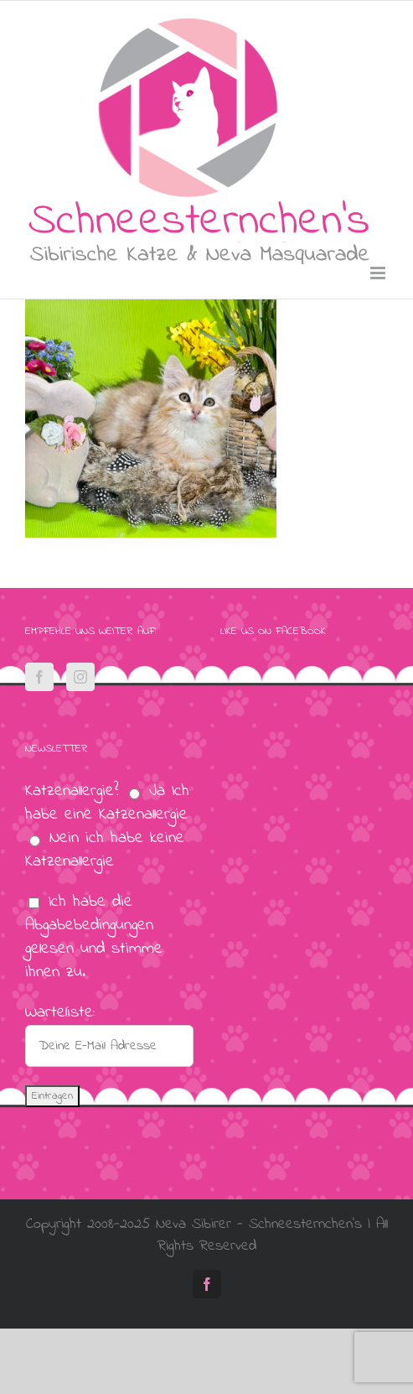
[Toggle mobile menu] (379, 273)
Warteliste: (60, 1013)
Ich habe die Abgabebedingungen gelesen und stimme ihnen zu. (94, 937)
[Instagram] (80, 677)
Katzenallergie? (71, 791)
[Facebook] (39, 677)
